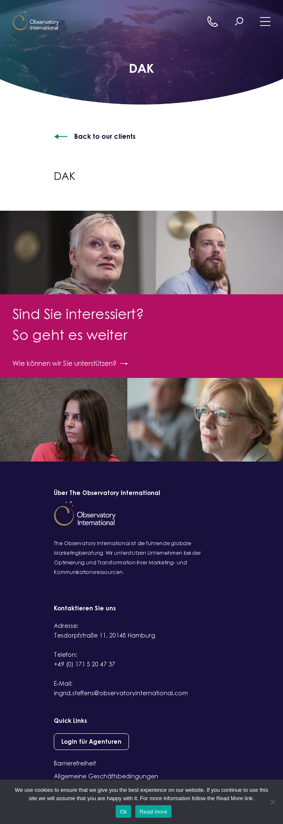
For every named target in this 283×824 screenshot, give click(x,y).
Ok (123, 812)
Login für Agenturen (91, 741)
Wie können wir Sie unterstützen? (70, 363)
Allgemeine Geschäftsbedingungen (106, 776)
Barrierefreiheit (75, 763)
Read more (153, 812)
